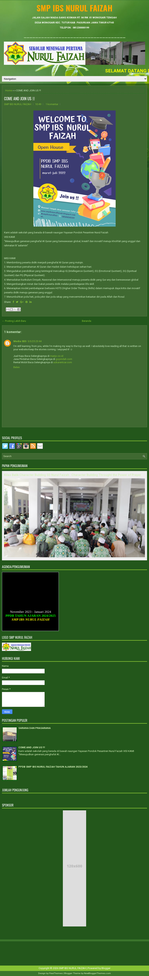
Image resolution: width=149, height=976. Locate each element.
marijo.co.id (56, 355)
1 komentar (52, 104)
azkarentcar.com (62, 362)
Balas (16, 367)
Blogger (105, 968)
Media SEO (19, 341)
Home (8, 90)
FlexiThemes (55, 973)
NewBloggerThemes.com (97, 973)
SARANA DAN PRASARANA (34, 728)
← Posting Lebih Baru (14, 320)
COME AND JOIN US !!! (19, 98)
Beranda (86, 320)
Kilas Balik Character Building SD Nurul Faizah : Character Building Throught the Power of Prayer (72, 475)
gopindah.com (64, 359)
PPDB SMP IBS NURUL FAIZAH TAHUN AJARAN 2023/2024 (52, 766)
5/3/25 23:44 (35, 341)
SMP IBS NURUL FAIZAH (74, 8)
